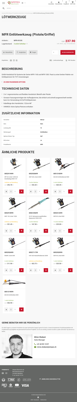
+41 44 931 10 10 (18, 375)
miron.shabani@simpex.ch (46, 347)
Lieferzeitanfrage (56, 60)
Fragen (33, 52)
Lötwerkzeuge (28, 13)
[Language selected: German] (23, 3)
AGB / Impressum (35, 399)
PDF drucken (70, 60)
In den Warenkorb (68, 52)
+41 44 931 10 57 (43, 344)
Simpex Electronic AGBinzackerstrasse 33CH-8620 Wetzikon (18, 371)
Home (3, 13)
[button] (8, 52)
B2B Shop (9, 13)
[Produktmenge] (55, 52)
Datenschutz (43, 399)
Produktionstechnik (18, 13)
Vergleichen (21, 52)
